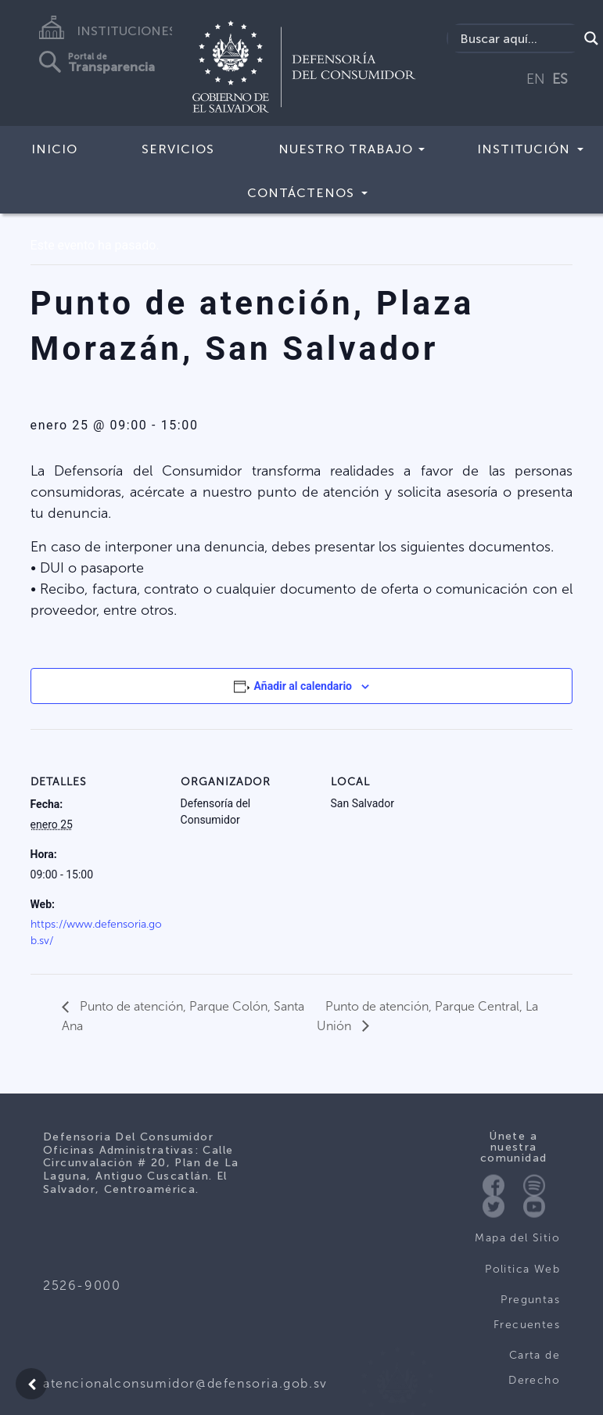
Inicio (54, 149)
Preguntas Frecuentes (527, 1312)
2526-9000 (81, 1285)
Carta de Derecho (534, 1368)
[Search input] (517, 38)
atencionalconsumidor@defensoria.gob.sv (185, 1383)
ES (560, 79)
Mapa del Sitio (517, 1237)
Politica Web (522, 1269)
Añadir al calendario (303, 686)
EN (535, 79)
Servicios (178, 149)
